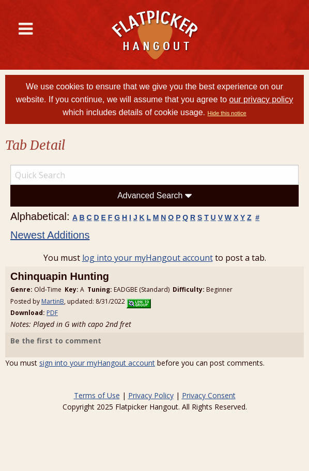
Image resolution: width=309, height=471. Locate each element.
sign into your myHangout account (97, 363)
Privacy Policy (151, 395)
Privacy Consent (209, 395)
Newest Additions (49, 235)
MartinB (52, 301)
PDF (52, 312)
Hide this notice (226, 113)
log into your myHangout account (147, 257)
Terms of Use (97, 395)
